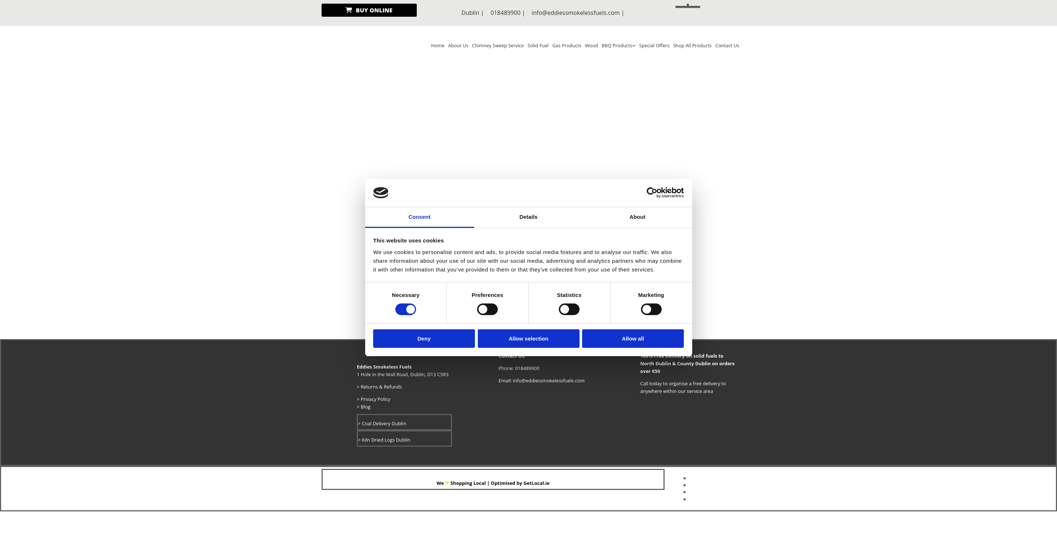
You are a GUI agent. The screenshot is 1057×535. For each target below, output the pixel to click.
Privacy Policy (374, 399)
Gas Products (566, 45)
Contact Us (727, 45)
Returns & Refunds (380, 386)
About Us (458, 45)
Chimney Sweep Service (498, 45)
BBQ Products (617, 45)
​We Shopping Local (461, 483)
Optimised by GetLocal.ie (520, 483)
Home (438, 45)
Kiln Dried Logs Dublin (386, 440)
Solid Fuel (538, 45)
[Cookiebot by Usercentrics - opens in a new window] (652, 193)
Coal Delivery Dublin (384, 423)
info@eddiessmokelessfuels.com (576, 13)
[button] (369, 10)
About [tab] (638, 217)
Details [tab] (529, 217)
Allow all (633, 338)
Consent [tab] (419, 217)
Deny (424, 338)
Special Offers (654, 45)
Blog (365, 406)
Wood (591, 45)
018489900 (505, 13)
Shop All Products (692, 45)
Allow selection (528, 338)
